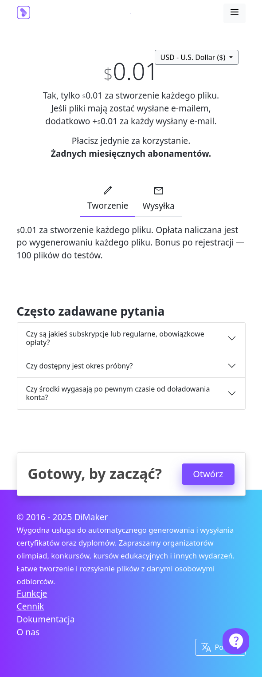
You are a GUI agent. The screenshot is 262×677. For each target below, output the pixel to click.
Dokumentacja (46, 619)
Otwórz (208, 474)
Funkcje (32, 593)
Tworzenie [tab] (107, 197)
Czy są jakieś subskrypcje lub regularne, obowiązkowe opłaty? (115, 338)
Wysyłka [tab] (158, 198)
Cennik (30, 606)
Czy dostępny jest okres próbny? (79, 366)
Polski (218, 647)
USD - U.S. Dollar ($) (193, 57)
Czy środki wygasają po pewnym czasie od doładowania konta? (118, 393)
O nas (28, 632)
